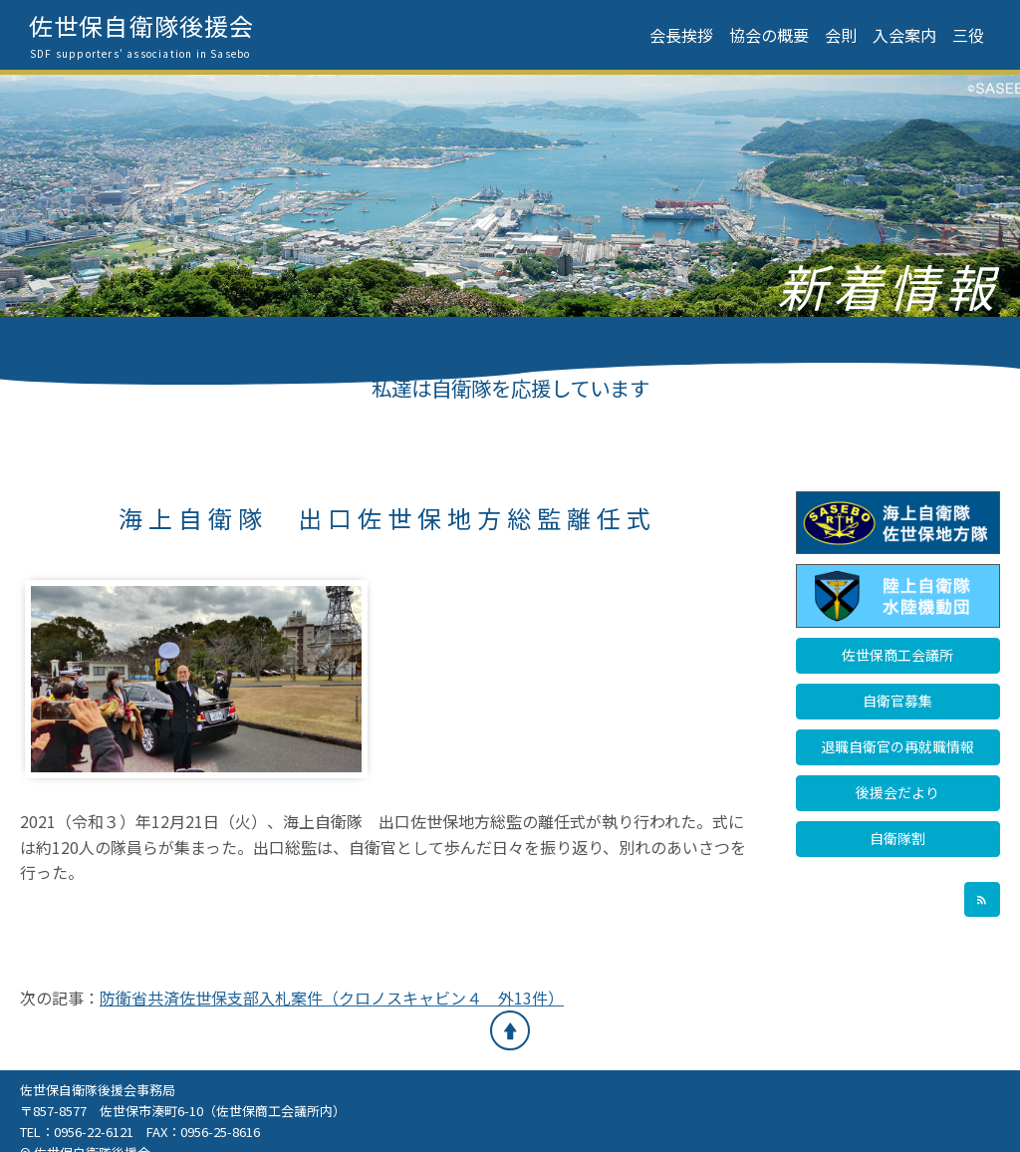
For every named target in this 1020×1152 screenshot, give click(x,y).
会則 (841, 35)
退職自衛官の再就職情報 (897, 746)
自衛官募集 (897, 701)
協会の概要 (769, 35)
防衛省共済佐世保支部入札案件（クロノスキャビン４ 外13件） (332, 997)
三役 (968, 35)
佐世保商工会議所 (897, 655)
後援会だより (897, 792)
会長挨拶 (681, 35)
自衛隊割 (897, 838)
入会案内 (904, 35)
